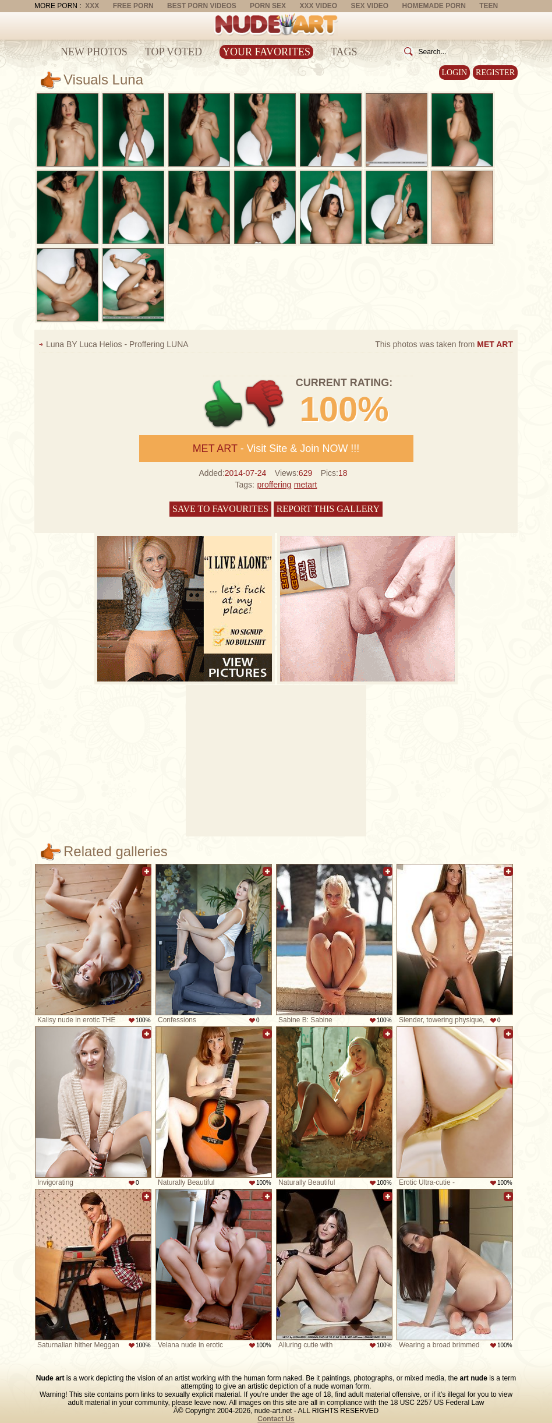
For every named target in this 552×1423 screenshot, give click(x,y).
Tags (344, 52)
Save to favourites (220, 509)
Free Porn (133, 6)
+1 (224, 404)
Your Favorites (266, 52)
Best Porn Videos (201, 6)
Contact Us (275, 1419)
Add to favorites (146, 871)
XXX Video (318, 6)
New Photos (94, 52)
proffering (274, 484)
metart (305, 484)
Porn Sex (268, 6)
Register (495, 72)
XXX (92, 6)
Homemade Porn (434, 6)
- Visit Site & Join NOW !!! (276, 448)
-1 (265, 404)
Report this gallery (328, 509)
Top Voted (173, 52)
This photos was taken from (444, 344)
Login (455, 72)
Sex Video (369, 6)
